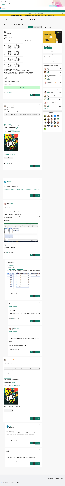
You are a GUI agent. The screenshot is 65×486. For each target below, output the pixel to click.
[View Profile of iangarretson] (9, 181)
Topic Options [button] (37, 27)
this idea (18, 127)
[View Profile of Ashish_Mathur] (11, 203)
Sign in (52, 10)
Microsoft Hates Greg (16, 131)
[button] (30, 27)
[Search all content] (50, 13)
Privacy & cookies (51, 478)
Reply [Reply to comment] (38, 166)
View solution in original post (9, 154)
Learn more (3, 4)
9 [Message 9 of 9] (7, 192)
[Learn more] (48, 48)
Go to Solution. (24, 87)
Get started (52, 15)
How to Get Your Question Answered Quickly (49, 60)
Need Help (9, 92)
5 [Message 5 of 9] (7, 252)
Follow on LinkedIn (7, 124)
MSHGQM (12, 130)
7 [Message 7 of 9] (12, 349)
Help (56, 10)
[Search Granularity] (32, 13)
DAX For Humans (12, 133)
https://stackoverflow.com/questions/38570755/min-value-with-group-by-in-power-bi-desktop (22, 189)
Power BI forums (7, 19)
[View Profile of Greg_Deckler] (9, 105)
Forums (15, 19)
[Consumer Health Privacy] (15, 482)
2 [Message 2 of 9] (7, 163)
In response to (10, 265)
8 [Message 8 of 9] (12, 318)
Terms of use (57, 478)
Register (48, 10)
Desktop (34, 19)
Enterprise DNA (14, 128)
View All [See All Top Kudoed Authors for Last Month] (46, 108)
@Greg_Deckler (12, 269)
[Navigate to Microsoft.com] (3, 8)
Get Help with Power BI (25, 19)
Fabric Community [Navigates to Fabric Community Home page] (12, 8)
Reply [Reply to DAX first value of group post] (38, 94)
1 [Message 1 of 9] (7, 94)
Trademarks (62, 478)
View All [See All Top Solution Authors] (46, 85)
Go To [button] (59, 10)
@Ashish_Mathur (20, 269)
